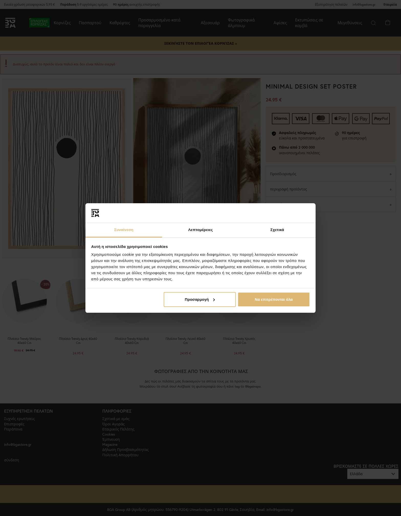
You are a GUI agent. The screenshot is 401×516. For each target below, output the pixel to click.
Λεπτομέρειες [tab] (200, 229)
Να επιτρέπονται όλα (274, 299)
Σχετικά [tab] (277, 229)
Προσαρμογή (200, 299)
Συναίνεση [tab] (123, 229)
